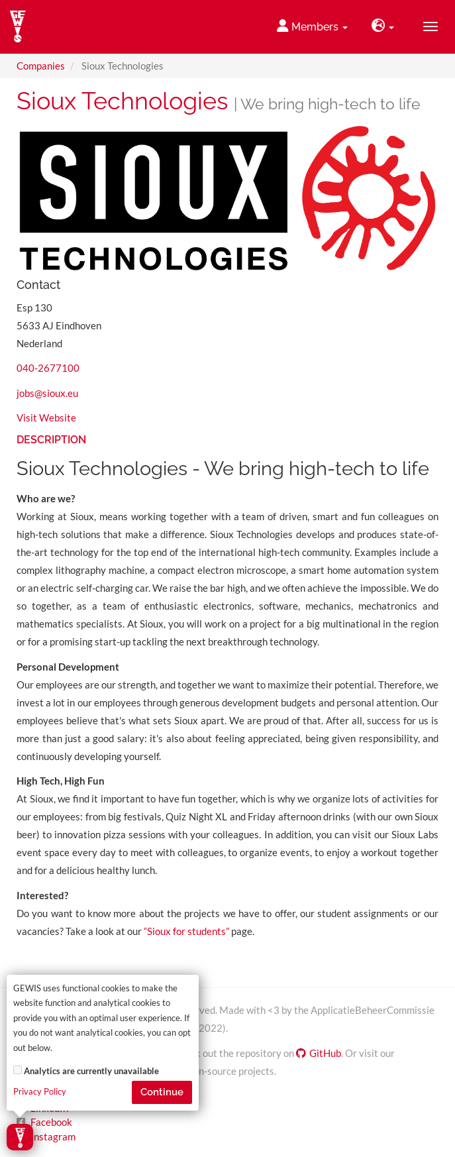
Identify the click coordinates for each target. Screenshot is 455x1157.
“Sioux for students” (187, 931)
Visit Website (46, 417)
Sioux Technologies (122, 101)
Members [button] (312, 26)
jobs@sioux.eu (47, 393)
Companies (41, 66)
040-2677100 (48, 368)
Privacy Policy (39, 1092)
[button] (383, 27)
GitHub (318, 1053)
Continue (161, 1092)
